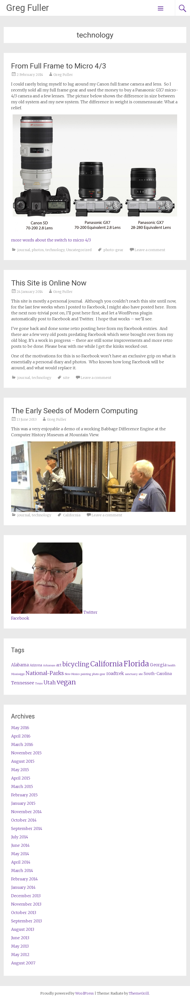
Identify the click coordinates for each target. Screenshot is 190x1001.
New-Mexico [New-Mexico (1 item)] (72, 674)
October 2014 (24, 820)
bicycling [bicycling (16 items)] (75, 664)
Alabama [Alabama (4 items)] (20, 665)
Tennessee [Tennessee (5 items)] (22, 683)
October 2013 (23, 912)
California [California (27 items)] (106, 664)
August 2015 (22, 761)
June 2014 (20, 845)
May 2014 (20, 853)
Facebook (20, 618)
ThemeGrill (139, 993)
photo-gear (113, 250)
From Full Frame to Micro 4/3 (58, 66)
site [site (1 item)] (141, 674)
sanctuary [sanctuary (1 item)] (131, 674)
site (66, 377)
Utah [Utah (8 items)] (50, 682)
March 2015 (22, 786)
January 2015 (23, 803)
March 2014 (22, 870)
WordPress (84, 993)
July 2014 (19, 836)
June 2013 (20, 937)
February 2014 (24, 878)
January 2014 (23, 887)
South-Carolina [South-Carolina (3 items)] (158, 673)
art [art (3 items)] (58, 665)
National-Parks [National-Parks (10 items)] (44, 673)
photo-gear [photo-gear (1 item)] (98, 674)
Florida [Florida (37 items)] (136, 663)
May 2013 (20, 946)
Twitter (90, 612)
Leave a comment (150, 250)
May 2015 (20, 769)
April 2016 (20, 736)
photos (38, 250)
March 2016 (22, 744)
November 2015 (26, 752)
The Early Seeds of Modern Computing (74, 410)
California (71, 515)
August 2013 (22, 929)
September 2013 (26, 920)
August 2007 (23, 962)
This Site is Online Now (49, 283)
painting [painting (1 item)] (86, 674)
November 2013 (26, 904)
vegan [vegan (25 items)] (66, 682)
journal (23, 250)
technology (55, 250)
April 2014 (20, 862)
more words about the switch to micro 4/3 (51, 240)
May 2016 (20, 727)
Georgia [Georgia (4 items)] (158, 665)
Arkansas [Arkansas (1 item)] (49, 665)
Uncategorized (79, 250)
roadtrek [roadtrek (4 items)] (115, 673)
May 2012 (20, 954)
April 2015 (20, 778)
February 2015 (24, 794)
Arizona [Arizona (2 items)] (36, 665)
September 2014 (26, 828)
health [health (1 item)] (171, 665)
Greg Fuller (27, 8)
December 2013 (26, 895)
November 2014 (26, 811)
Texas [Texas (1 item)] (39, 683)
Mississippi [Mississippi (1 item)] (17, 674)
